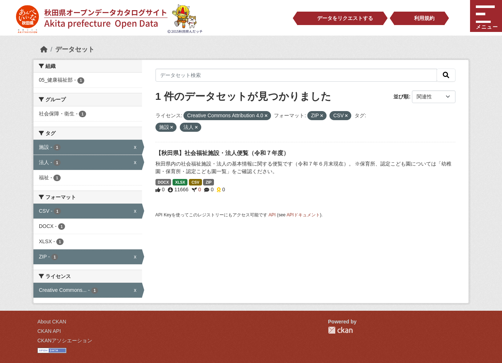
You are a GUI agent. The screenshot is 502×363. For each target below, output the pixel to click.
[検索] (446, 75)
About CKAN (51, 322)
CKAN (340, 330)
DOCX (163, 182)
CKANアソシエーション (64, 340)
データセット (74, 49)
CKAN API (49, 331)
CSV (195, 182)
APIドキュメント (303, 214)
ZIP (208, 182)
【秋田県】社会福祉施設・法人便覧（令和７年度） (222, 153)
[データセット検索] (296, 75)
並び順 (401, 96)
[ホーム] (44, 49)
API (272, 214)
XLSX (180, 182)
